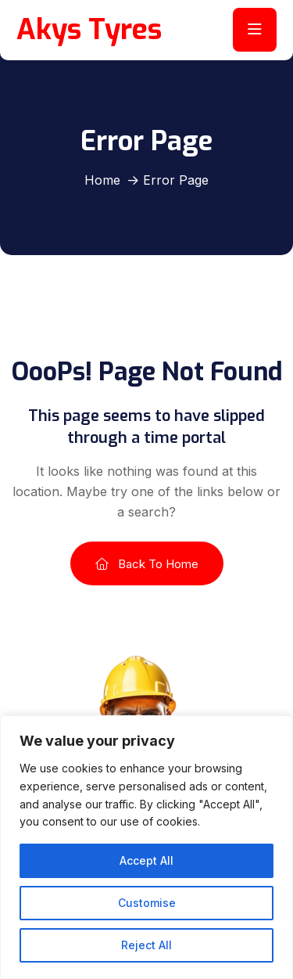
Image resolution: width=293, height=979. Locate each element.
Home (102, 180)
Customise (147, 902)
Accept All (146, 860)
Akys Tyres (89, 30)
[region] (146, 847)
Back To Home (146, 563)
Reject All (146, 945)
